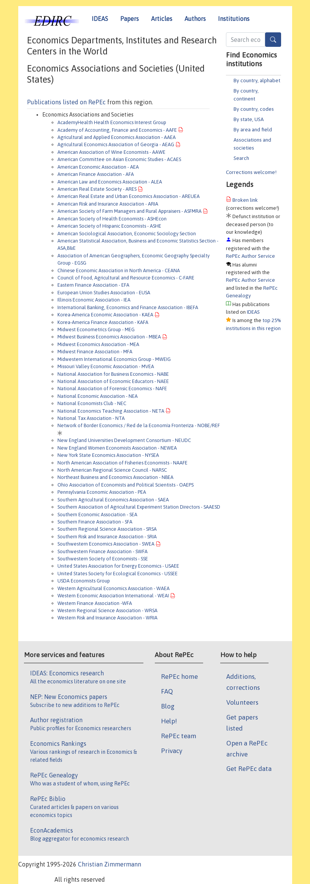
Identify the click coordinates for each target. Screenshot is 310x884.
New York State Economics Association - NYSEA (108, 455)
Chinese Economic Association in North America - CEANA (118, 270)
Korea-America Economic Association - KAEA (105, 315)
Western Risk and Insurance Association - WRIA (107, 618)
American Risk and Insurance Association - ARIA (107, 204)
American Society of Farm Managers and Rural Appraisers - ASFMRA (129, 211)
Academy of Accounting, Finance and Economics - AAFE (117, 130)
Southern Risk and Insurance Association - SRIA (107, 536)
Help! (169, 721)
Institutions (234, 18)
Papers (129, 18)
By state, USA (249, 119)
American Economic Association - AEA (98, 167)
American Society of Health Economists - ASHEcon (112, 219)
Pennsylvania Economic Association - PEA (101, 492)
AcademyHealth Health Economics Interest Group (111, 122)
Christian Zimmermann (109, 864)
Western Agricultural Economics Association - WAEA (113, 588)
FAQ (167, 691)
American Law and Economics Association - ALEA (109, 182)
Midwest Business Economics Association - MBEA (109, 337)
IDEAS (100, 18)
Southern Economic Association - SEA (97, 514)
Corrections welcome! (251, 172)
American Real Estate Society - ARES (97, 189)
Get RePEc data (249, 768)
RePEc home (179, 676)
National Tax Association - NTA (91, 418)
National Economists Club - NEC (91, 403)
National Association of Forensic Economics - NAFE (112, 388)
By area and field (253, 129)
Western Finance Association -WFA (94, 603)
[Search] (273, 39)
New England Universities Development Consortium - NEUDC (124, 440)
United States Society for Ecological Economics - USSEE (117, 573)
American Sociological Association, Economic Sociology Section (126, 233)
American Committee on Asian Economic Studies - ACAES (119, 159)
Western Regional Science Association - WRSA (107, 610)
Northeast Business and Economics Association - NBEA (115, 477)
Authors (195, 18)
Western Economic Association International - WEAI (113, 595)
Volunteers (242, 702)
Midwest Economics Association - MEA (98, 344)
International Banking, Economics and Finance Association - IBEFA (127, 307)
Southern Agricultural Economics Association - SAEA (113, 500)
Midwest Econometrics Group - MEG (96, 329)
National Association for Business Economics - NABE (113, 374)
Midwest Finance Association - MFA (94, 351)
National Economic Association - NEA (97, 396)
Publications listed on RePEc (66, 102)
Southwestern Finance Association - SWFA (102, 551)
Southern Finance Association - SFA (94, 522)
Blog (168, 706)
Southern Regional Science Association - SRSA (107, 529)
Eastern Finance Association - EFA (93, 285)
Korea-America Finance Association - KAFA (102, 322)
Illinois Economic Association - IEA (93, 300)
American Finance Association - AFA (95, 174)
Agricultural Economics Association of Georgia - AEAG (115, 144)
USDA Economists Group (83, 581)
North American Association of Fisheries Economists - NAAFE (122, 463)
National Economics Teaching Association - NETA (110, 411)
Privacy (171, 751)
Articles (161, 18)
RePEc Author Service (250, 256)
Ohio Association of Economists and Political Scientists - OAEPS (125, 485)
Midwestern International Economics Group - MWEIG (114, 359)
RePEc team (178, 736)
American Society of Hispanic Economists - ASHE (109, 226)
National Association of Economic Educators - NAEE (113, 381)
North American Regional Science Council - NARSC (112, 470)
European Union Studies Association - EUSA (103, 292)
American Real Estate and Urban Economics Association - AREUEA (128, 196)
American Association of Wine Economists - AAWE (111, 152)
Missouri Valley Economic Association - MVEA (105, 366)
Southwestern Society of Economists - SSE (102, 559)
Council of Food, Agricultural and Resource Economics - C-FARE (125, 278)
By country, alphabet (257, 80)
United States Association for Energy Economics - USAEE (118, 566)
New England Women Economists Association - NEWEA (117, 448)
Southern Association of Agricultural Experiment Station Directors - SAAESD (138, 507)
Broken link (245, 200)
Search (241, 158)
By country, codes (254, 109)
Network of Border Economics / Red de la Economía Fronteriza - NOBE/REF (138, 425)
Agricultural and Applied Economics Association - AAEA (116, 137)
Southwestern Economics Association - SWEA (105, 544)
